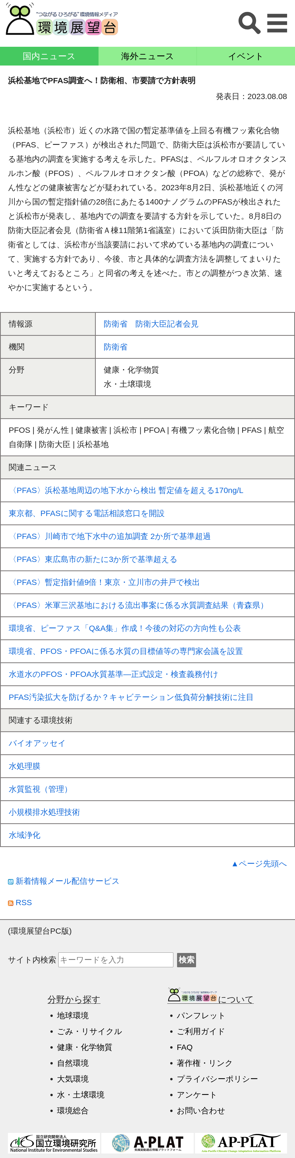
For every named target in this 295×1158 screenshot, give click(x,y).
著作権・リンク (205, 1063)
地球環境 (73, 1015)
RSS (20, 902)
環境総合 (73, 1110)
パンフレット (201, 1015)
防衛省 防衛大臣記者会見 (151, 323)
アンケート (197, 1094)
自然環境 (73, 1063)
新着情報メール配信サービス (64, 881)
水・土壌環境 (80, 1094)
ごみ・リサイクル (89, 1031)
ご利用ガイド (201, 1031)
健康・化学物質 (84, 1047)
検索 (186, 959)
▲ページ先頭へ (259, 863)
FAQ (185, 1047)
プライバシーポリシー (217, 1079)
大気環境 (73, 1079)
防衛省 (115, 346)
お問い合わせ (201, 1110)
